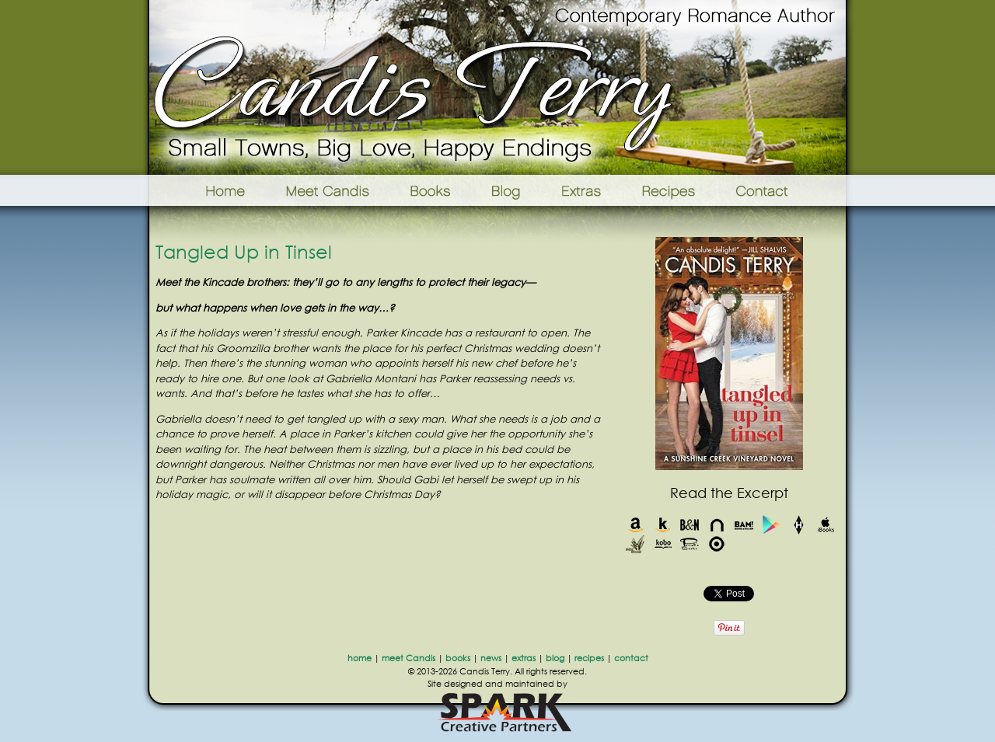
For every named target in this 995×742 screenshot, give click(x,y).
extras (523, 658)
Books (431, 190)
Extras (580, 190)
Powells (690, 544)
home (359, 658)
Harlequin (798, 525)
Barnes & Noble (690, 525)
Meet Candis (331, 190)
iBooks (826, 525)
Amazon (635, 525)
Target (717, 544)
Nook (717, 525)
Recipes (669, 190)
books (457, 658)
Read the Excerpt (729, 492)
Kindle (662, 525)
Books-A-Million (744, 525)
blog (555, 658)
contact (631, 658)
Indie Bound (635, 544)
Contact (786, 190)
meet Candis (408, 658)
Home (205, 190)
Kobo (662, 544)
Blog (505, 190)
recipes (589, 658)
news (490, 658)
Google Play (771, 525)
